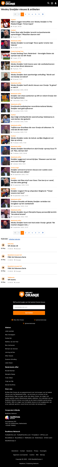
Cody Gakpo (9, 377)
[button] (55, 3)
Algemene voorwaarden (20, 455)
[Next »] (39, 14)
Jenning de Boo (10, 352)
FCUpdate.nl (35, 435)
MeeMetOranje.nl (10, 440)
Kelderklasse (39, 438)
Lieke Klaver (9, 363)
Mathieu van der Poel (11, 341)
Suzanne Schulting (11, 359)
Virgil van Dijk (9, 381)
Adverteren (14, 451)
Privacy (36, 451)
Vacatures (29, 451)
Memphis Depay (10, 374)
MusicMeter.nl (19, 438)
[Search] (48, 3)
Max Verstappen (10, 334)
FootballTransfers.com (24, 435)
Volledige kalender (14, 239)
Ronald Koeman (10, 370)
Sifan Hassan (9, 356)
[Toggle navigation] (52, 3)
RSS (37, 455)
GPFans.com (44, 435)
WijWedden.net (29, 438)
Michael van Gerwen (11, 349)
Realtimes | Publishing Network (29, 463)
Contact (22, 451)
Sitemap (42, 455)
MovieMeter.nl (9, 438)
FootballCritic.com (10, 435)
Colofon (31, 455)
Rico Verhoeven (10, 345)
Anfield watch (48, 438)
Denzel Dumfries (10, 385)
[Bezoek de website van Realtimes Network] (12, 417)
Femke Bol (8, 338)
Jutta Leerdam (9, 331)
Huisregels (43, 451)
